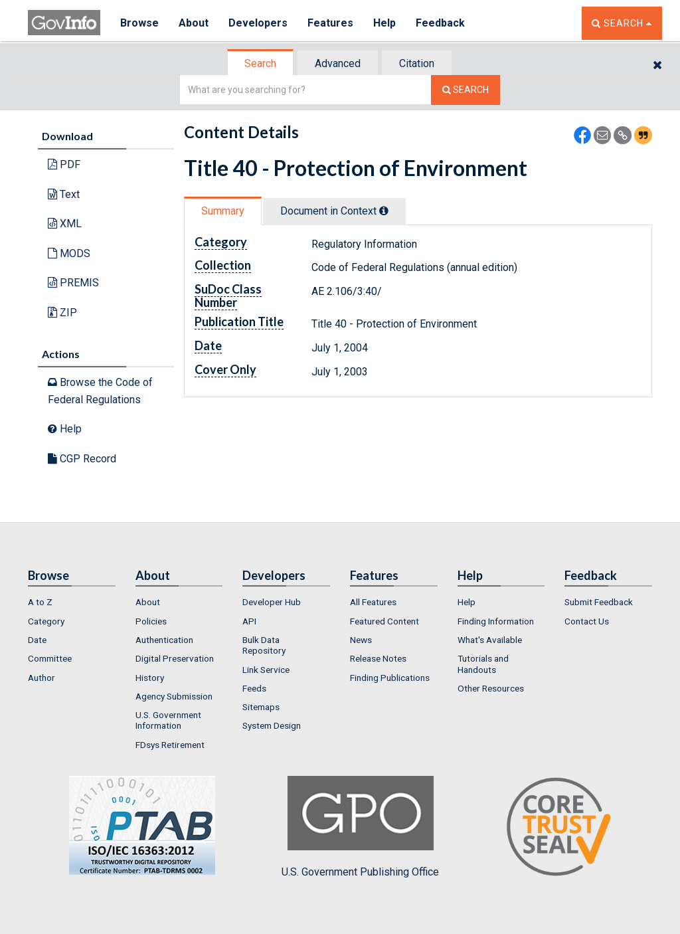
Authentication (164, 639)
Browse (139, 23)
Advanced (338, 63)
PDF (64, 164)
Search (260, 63)
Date (37, 639)
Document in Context (334, 211)
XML (65, 223)
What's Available (490, 639)
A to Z (40, 602)
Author (41, 677)
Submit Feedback (598, 602)
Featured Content (384, 621)
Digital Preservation (174, 658)
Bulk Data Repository (264, 645)
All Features (373, 602)
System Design (271, 725)
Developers (258, 23)
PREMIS (73, 282)
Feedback (440, 23)
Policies (151, 621)
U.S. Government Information (168, 720)
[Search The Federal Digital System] (465, 90)
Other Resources (491, 688)
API (249, 621)
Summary (222, 211)
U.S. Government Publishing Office (360, 827)
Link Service (266, 669)
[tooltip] (383, 210)
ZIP (62, 312)
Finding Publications (390, 677)
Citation (416, 63)
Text (64, 194)
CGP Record (82, 458)
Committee (50, 658)
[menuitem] (72, 601)
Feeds (254, 688)
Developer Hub (271, 602)
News (361, 639)
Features (330, 23)
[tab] (261, 63)
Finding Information (496, 621)
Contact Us (586, 621)
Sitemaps (261, 706)
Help (384, 23)
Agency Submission (173, 696)
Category (46, 621)
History (149, 677)
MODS (69, 253)
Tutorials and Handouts (483, 663)
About (194, 23)
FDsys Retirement (170, 744)
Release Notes (378, 658)
